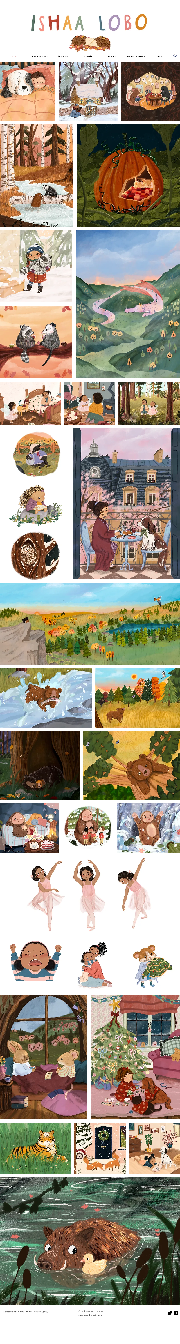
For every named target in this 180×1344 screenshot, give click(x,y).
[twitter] (169, 1313)
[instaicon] (176, 1313)
